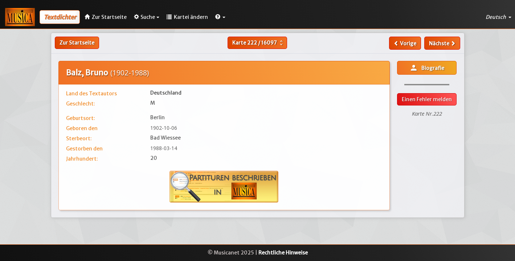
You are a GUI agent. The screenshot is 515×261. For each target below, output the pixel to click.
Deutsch (498, 17)
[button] (220, 17)
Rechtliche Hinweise (283, 252)
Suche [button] (146, 17)
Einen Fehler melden (427, 99)
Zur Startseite (77, 43)
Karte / (258, 43)
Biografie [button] (426, 67)
